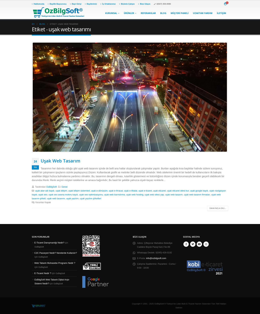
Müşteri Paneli (180, 13)
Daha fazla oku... (217, 208)
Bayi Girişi (75, 4)
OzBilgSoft (51, 187)
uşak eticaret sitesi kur (178, 191)
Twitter (192, 244)
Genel (65, 187)
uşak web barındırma (114, 194)
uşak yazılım (72, 198)
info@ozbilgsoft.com (156, 258)
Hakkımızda (38, 4)
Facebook (186, 244)
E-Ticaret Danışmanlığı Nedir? (49, 243)
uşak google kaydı (199, 191)
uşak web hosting (134, 194)
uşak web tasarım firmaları (197, 194)
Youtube (199, 244)
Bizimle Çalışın (127, 4)
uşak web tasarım (174, 194)
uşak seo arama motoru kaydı (63, 194)
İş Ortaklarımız (108, 4)
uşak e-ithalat (130, 191)
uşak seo (42, 194)
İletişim (221, 13)
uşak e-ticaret (145, 191)
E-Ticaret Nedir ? (42, 273)
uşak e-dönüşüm (99, 191)
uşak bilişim (61, 191)
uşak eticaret (159, 191)
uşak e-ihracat (116, 191)
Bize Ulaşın (144, 4)
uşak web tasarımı (56, 198)
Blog (163, 13)
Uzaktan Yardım (202, 13)
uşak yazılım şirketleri (90, 198)
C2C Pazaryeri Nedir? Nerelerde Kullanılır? (55, 253)
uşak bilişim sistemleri (79, 191)
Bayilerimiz (91, 4)
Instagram (206, 244)
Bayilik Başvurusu (57, 4)
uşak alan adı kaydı (44, 191)
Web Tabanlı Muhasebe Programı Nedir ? (54, 263)
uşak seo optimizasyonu (91, 194)
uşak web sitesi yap (154, 194)
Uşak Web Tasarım (60, 161)
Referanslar (148, 13)
